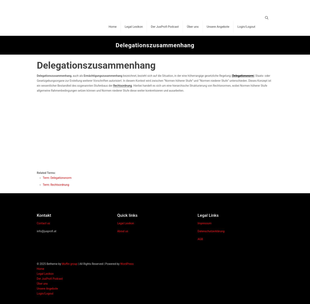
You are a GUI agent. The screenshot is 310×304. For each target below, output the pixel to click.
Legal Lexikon (125, 223)
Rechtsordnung (122, 85)
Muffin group (69, 263)
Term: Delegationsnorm (57, 177)
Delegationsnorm (243, 75)
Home (40, 268)
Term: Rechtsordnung (56, 184)
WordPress (127, 263)
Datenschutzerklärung (211, 231)
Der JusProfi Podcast (50, 278)
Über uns (42, 283)
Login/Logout (45, 293)
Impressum (204, 223)
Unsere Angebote (47, 288)
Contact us (43, 223)
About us (122, 231)
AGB (200, 239)
